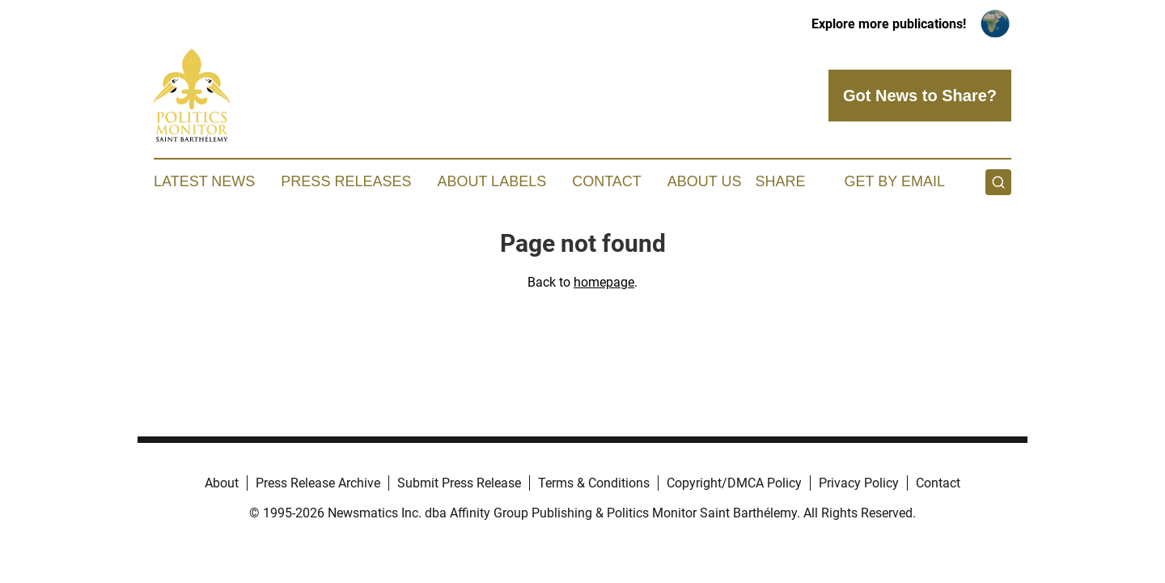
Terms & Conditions (594, 483)
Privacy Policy (859, 483)
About (222, 483)
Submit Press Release (459, 483)
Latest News (204, 181)
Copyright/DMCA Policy (734, 483)
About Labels (491, 181)
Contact (607, 181)
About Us (704, 181)
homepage (604, 282)
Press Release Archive (318, 483)
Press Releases (346, 181)
